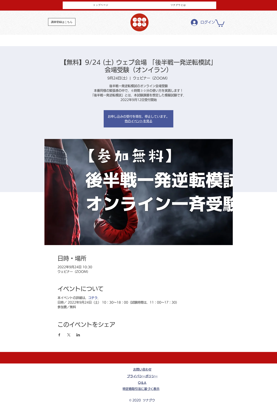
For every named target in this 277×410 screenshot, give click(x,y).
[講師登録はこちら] (61, 22)
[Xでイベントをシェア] (69, 334)
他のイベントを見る (138, 121)
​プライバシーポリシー (142, 376)
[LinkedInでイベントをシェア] (78, 334)
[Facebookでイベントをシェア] (59, 334)
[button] (219, 23)
